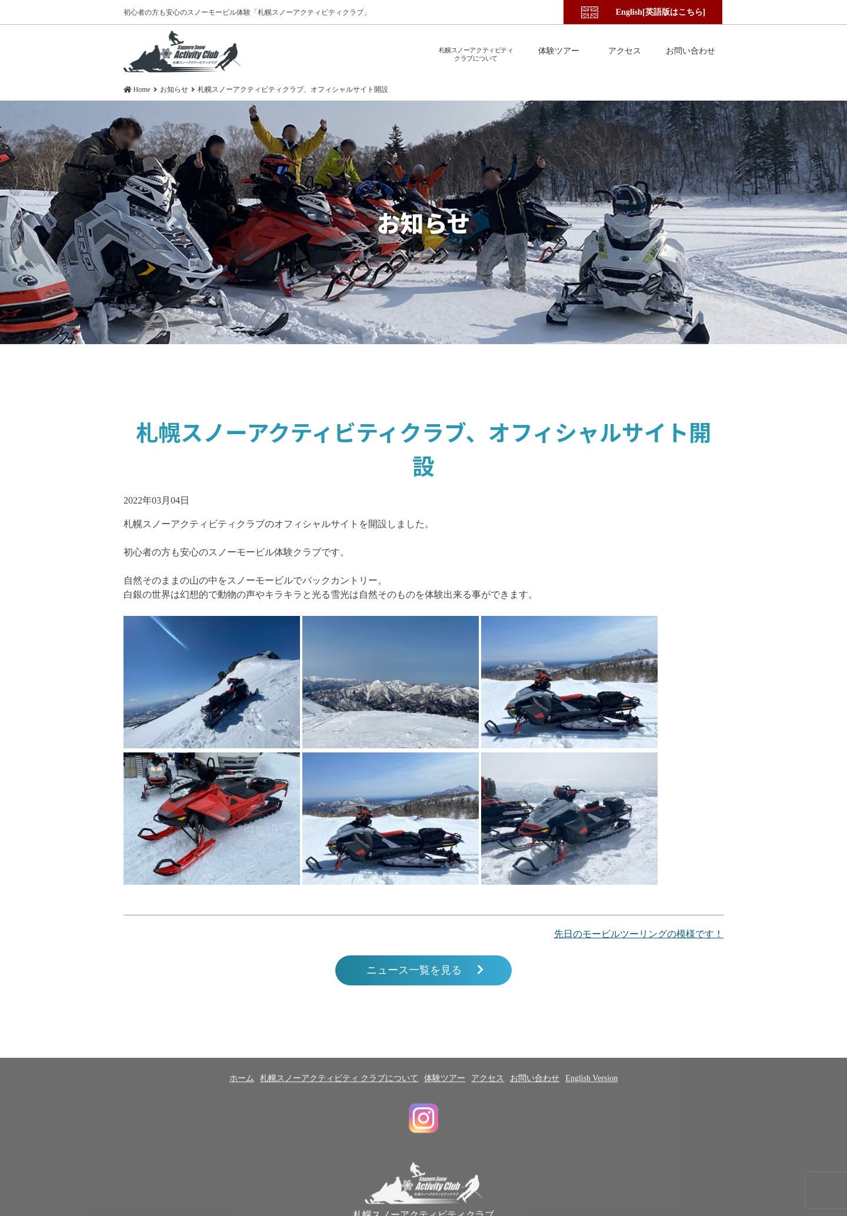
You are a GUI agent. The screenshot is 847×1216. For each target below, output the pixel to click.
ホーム (241, 1128)
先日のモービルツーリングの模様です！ (638, 934)
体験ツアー (444, 1128)
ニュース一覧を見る (424, 970)
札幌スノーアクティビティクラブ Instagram (423, 1168)
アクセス (487, 1128)
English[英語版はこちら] (660, 12)
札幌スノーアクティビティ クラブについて (339, 1128)
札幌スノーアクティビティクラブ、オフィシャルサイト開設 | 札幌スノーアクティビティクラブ (182, 51)
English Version (591, 1128)
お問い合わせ (534, 1128)
